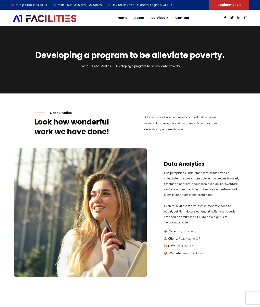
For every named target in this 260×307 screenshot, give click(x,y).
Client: (173, 239)
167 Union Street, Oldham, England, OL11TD (140, 5)
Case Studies (101, 66)
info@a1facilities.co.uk (29, 5)
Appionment (229, 4)
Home (84, 66)
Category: (176, 231)
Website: (175, 253)
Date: (172, 246)
